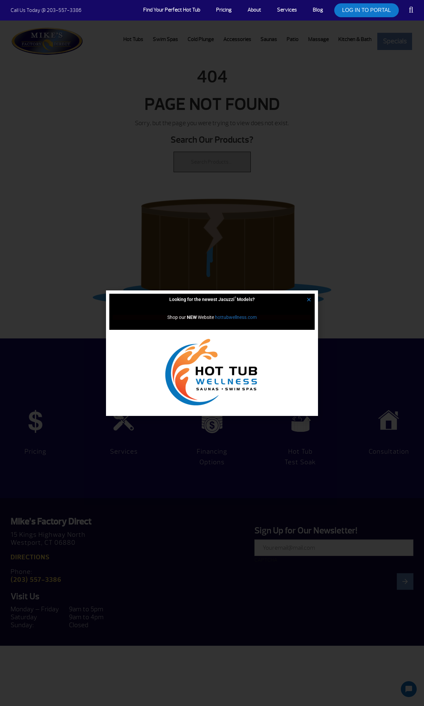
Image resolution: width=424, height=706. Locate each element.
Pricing (224, 10)
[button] (308, 299)
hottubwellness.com (236, 317)
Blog (318, 10)
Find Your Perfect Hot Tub (171, 10)
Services (287, 10)
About (254, 10)
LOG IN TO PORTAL (366, 10)
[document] (212, 353)
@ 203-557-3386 (46, 10)
